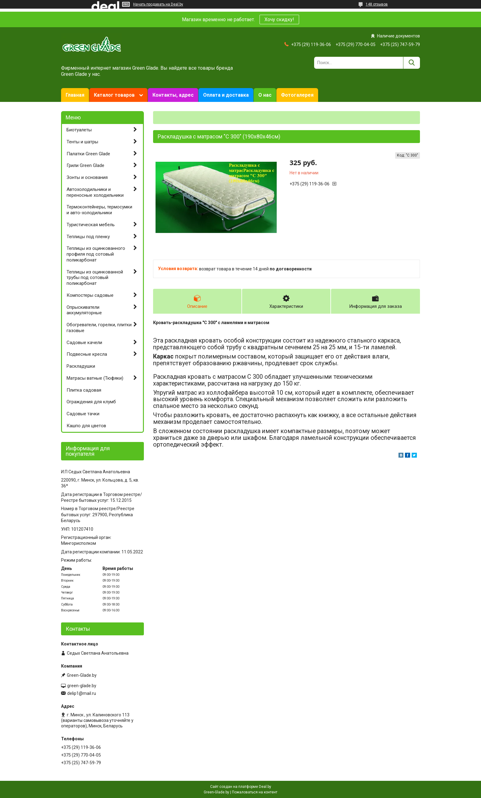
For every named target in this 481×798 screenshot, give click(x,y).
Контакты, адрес (173, 95)
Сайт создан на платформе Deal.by (240, 786)
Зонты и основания (87, 177)
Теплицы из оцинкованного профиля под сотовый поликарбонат (96, 254)
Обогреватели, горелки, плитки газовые (99, 327)
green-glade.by (81, 685)
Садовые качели (84, 342)
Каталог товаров (114, 95)
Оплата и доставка (226, 95)
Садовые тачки (83, 413)
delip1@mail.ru (81, 693)
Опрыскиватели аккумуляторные (84, 310)
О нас (264, 95)
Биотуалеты (79, 130)
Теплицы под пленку (88, 236)
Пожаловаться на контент (254, 792)
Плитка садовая (84, 390)
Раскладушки (81, 366)
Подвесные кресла (87, 354)
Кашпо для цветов (86, 425)
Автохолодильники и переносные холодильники (95, 192)
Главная (75, 95)
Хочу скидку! (279, 19)
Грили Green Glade (85, 165)
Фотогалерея (297, 95)
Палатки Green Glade (88, 154)
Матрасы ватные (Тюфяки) (95, 378)
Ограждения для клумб (91, 402)
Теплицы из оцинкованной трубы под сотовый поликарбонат (95, 277)
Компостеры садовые (90, 295)
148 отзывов (377, 4)
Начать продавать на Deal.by (158, 4)
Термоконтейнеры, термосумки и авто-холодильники (99, 209)
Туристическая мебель (91, 224)
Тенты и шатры (82, 142)
